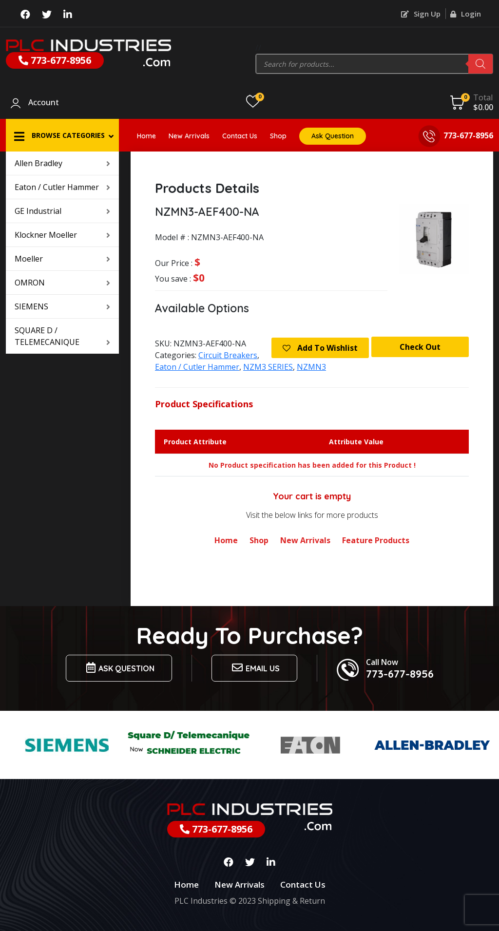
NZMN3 (311, 366)
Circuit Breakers (227, 355)
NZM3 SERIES (268, 366)
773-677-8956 (55, 60)
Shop (278, 136)
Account (43, 102)
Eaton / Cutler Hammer (62, 187)
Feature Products (375, 540)
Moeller (62, 258)
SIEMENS (62, 306)
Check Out (420, 347)
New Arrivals (189, 136)
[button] (62, 135)
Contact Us (239, 136)
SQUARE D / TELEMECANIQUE (62, 336)
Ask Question (332, 136)
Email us (254, 667)
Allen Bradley (62, 163)
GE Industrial (62, 211)
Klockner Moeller (62, 234)
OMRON (62, 282)
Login (465, 14)
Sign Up (421, 14)
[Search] (480, 64)
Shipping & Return (291, 900)
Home (146, 136)
